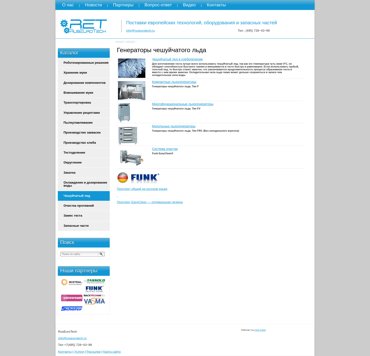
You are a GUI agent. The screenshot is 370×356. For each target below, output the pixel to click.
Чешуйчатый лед (76, 195)
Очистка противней (78, 205)
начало (120, 41)
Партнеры (123, 4)
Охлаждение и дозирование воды (85, 184)
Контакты (216, 4)
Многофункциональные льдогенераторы (182, 104)
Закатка (69, 172)
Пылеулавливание (77, 122)
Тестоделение (74, 152)
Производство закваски (82, 132)
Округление (72, 162)
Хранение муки (75, 72)
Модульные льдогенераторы (173, 126)
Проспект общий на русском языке (142, 189)
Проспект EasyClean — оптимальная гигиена (150, 202)
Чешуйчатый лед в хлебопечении (177, 59)
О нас (68, 4)
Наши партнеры (78, 271)
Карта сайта (112, 351)
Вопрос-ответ (158, 4)
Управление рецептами (81, 112)
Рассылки (94, 351)
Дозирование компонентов (84, 82)
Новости (93, 4)
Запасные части (75, 225)
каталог (130, 41)
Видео (189, 4)
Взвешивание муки (78, 92)
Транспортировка (77, 102)
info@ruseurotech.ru (140, 30)
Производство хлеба (79, 142)
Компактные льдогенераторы (174, 82)
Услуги (79, 351)
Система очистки (165, 149)
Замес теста (72, 215)
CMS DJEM (260, 330)
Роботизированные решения (86, 62)
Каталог (69, 53)
